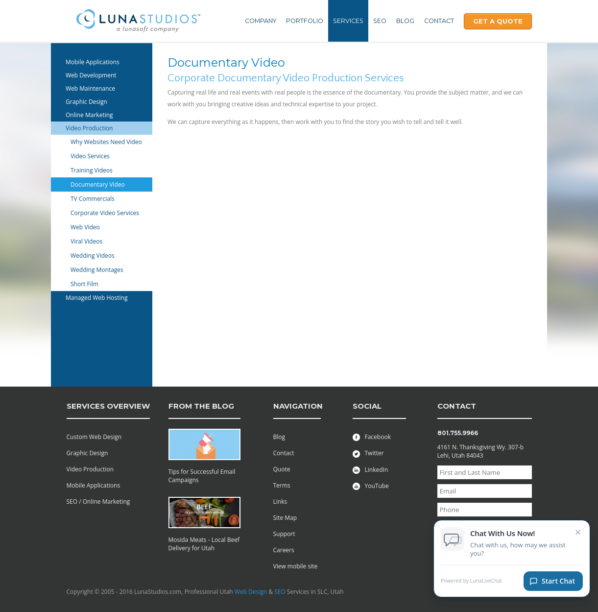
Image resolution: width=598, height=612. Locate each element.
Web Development (91, 75)
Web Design (251, 592)
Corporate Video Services (105, 213)
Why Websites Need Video (106, 142)
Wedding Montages (97, 270)
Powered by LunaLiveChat (471, 582)
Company (260, 20)
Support (284, 534)
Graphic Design (86, 102)
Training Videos (92, 170)
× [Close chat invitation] (578, 532)
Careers (283, 550)
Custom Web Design (94, 437)
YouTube (371, 486)
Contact (439, 20)
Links (280, 501)
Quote (281, 469)
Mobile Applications (93, 62)
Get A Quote (498, 21)
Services (348, 20)
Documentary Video (98, 184)
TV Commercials (93, 199)
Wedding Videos (93, 255)
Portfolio (304, 20)
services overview (108, 406)
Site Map (285, 518)
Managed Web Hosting (96, 298)
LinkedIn (370, 469)
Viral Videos (86, 241)
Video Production (89, 128)
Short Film (84, 284)
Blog (405, 20)
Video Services (90, 156)
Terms (281, 485)
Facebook (372, 437)
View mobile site (295, 566)
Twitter (368, 453)
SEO (379, 20)
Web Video (85, 227)
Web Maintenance (90, 88)
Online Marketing (89, 115)
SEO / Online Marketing (98, 501)
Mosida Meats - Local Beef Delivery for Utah (204, 544)
